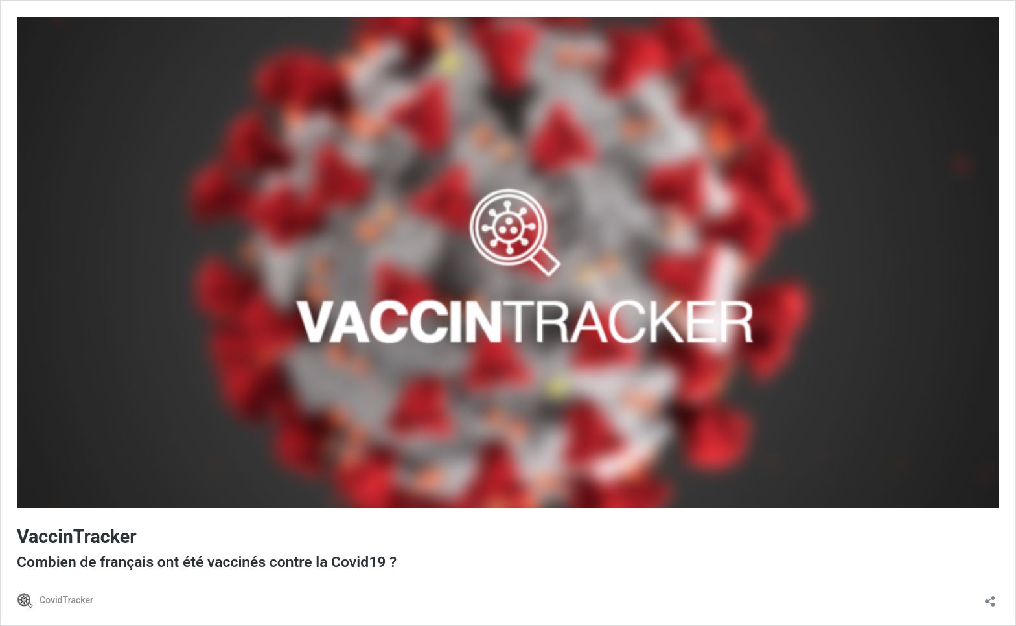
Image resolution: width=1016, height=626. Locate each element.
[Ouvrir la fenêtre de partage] (990, 597)
